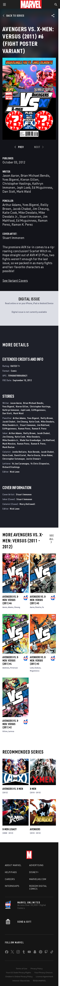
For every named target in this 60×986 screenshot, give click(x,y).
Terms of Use (21, 968)
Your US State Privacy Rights (18, 972)
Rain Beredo (33, 451)
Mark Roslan (8, 447)
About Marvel (13, 865)
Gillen (4, 731)
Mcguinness (34, 670)
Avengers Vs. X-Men (12, 788)
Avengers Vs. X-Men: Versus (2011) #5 (38, 600)
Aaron (4, 607)
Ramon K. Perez (22, 224)
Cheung (17, 607)
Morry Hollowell (27, 504)
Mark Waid (24, 191)
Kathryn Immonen (10, 409)
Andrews (5, 667)
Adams (10, 607)
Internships (12, 886)
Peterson (14, 667)
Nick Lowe (14, 471)
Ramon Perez (24, 428)
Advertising (36, 865)
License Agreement (44, 976)
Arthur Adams (11, 205)
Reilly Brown (47, 418)
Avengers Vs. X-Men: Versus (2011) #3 (38, 660)
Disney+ (34, 872)
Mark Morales (9, 443)
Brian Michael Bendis (35, 175)
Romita (38, 607)
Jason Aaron (10, 175)
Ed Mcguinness (42, 187)
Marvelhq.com (37, 879)
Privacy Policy (37, 968)
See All (51, 538)
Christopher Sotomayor (13, 458)
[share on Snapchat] (34, 952)
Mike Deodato (27, 212)
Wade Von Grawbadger (30, 440)
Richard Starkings (11, 467)
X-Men (33, 788)
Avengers (35, 829)
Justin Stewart (33, 458)
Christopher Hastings (16, 183)
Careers (10, 879)
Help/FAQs (11, 872)
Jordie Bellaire (19, 451)
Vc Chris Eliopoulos (40, 463)
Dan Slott (8, 191)
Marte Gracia (33, 455)
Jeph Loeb (23, 187)
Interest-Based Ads (21, 980)
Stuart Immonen (30, 216)
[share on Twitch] (46, 952)
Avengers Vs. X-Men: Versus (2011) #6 (10, 600)
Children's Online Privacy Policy (19, 976)
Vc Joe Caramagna (20, 463)
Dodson (38, 667)
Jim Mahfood (43, 425)
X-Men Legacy (9, 829)
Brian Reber (46, 455)
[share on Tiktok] (51, 952)
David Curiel (20, 455)
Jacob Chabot (22, 209)
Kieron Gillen (29, 179)
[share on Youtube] (29, 952)
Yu (43, 607)
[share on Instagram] (18, 952)
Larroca (11, 731)
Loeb (32, 667)
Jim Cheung (40, 209)
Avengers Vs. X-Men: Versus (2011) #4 (10, 660)
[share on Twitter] (12, 952)
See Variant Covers (15, 280)
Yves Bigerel (10, 179)
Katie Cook (9, 212)
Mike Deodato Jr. (10, 425)
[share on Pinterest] (40, 952)
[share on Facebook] (6, 952)
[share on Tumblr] (23, 952)
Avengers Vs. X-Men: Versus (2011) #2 (10, 724)
